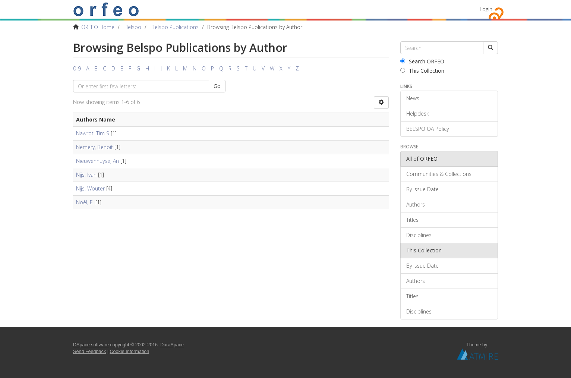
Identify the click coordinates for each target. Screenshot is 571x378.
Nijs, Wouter (90, 188)
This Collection (422, 70)
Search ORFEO (422, 61)
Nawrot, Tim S (92, 133)
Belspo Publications (175, 27)
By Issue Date (422, 189)
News (412, 98)
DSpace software (91, 344)
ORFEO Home (97, 27)
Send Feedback (89, 351)
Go (217, 85)
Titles (412, 219)
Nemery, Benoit (94, 147)
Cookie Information (129, 351)
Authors (415, 204)
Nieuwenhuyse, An (97, 160)
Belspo (132, 27)
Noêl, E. (85, 202)
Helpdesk (417, 113)
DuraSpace (172, 344)
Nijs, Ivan (86, 174)
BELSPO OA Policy (427, 128)
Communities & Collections (438, 173)
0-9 (77, 68)
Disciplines (419, 235)
